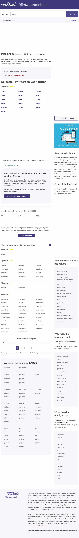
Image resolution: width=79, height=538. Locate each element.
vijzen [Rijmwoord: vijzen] (20, 107)
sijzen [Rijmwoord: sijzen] (38, 103)
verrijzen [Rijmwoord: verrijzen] (21, 276)
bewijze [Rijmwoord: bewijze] (21, 265)
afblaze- (60, 394)
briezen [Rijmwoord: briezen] (37, 428)
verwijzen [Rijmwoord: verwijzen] (39, 276)
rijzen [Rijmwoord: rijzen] (38, 99)
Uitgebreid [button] (73, 20)
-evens (59, 441)
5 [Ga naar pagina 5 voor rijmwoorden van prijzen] (31, 348)
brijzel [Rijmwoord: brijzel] (6, 435)
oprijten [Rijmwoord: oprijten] (6, 411)
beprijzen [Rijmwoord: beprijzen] (21, 288)
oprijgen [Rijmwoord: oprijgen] (38, 407)
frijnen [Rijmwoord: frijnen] (37, 439)
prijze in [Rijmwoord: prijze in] (37, 393)
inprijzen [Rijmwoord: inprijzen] (38, 389)
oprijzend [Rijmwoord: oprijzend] (7, 393)
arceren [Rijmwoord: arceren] (60, 322)
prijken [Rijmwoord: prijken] (22, 374)
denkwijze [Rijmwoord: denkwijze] (22, 310)
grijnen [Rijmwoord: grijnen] (21, 443)
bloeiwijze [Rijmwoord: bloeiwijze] (4, 306)
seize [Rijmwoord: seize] (3, 103)
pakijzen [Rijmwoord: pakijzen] (38, 411)
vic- (58, 359)
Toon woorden (26, 236)
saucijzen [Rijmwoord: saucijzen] (39, 273)
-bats (59, 479)
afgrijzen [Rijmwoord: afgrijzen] (21, 299)
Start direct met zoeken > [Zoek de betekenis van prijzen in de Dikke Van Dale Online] (17, 196)
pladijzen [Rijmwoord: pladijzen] (4, 273)
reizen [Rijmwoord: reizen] (3, 99)
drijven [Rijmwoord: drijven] (6, 439)
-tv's (58, 450)
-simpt (59, 466)
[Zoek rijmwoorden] (21, 14)
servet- (60, 366)
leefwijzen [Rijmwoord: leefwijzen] (39, 321)
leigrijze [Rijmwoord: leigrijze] (4, 324)
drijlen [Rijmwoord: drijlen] (21, 435)
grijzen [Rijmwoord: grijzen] (21, 91)
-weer (59, 463)
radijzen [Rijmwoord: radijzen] (21, 273)
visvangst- (61, 378)
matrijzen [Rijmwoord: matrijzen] (4, 269)
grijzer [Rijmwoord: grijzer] (21, 446)
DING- (59, 388)
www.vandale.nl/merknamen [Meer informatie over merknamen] (38, 526)
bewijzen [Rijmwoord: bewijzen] (39, 265)
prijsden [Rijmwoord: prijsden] (22, 418)
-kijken (59, 438)
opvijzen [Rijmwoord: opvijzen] (22, 411)
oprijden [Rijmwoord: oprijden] (22, 407)
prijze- (38, 216)
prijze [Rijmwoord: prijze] (3, 254)
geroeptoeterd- (62, 356)
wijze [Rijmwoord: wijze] (38, 107)
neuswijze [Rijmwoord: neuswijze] (4, 332)
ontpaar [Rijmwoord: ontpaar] (60, 312)
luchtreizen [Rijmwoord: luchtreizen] (5, 328)
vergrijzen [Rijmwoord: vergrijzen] (4, 276)
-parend (60, 472)
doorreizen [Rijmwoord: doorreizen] (22, 314)
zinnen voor (15, 75)
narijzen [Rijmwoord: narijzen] (7, 407)
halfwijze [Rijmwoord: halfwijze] (21, 317)
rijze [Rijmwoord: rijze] (20, 99)
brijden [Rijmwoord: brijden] (6, 432)
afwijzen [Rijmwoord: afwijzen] (21, 303)
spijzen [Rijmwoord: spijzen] (4, 107)
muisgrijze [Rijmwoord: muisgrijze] (22, 328)
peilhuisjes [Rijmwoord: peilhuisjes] (61, 290)
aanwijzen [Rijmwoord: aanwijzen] (4, 299)
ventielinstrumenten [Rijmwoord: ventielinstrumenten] (64, 319)
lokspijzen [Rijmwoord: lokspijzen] (21, 324)
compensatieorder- (64, 391)
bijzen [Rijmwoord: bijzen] (21, 428)
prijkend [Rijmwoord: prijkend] (38, 414)
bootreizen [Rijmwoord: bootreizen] (39, 306)
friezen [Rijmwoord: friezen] (21, 439)
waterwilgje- (61, 372)
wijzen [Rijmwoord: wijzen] (3, 111)
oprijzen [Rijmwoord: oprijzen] (7, 368)
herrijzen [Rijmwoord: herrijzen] (39, 317)
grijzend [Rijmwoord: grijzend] (37, 403)
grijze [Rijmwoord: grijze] (3, 91)
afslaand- (60, 384)
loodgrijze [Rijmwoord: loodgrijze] (39, 324)
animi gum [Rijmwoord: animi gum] (61, 296)
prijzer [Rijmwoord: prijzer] (21, 383)
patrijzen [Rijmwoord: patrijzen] (39, 269)
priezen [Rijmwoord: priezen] (7, 379)
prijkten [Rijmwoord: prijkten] (6, 418)
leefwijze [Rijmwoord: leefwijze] (21, 321)
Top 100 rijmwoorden (66, 118)
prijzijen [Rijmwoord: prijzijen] (22, 397)
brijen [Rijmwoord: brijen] (21, 432)
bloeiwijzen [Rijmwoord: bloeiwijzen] (22, 306)
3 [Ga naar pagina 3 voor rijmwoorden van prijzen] (24, 348)
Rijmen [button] (72, 14)
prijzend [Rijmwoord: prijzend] (22, 368)
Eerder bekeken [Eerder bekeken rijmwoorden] (7, 20)
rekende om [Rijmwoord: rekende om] (61, 271)
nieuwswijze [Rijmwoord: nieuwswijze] (22, 332)
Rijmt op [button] (5, 14)
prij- (20, 216)
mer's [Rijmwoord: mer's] (59, 306)
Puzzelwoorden (11, 165)
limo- (59, 400)
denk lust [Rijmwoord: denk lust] (60, 309)
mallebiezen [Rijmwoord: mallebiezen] (61, 274)
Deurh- (59, 375)
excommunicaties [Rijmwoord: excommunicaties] (63, 293)
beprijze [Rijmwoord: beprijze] (4, 288)
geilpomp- (61, 381)
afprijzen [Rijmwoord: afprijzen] (7, 389)
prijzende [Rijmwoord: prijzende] (7, 397)
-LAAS (59, 444)
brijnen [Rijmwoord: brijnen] (37, 432)
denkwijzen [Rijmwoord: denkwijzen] (40, 310)
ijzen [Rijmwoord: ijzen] (3, 95)
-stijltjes (60, 435)
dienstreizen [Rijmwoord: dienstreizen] (5, 314)
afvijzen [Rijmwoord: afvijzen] (4, 303)
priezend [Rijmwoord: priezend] (22, 414)
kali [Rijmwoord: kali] (58, 300)
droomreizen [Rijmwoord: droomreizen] (40, 314)
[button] (50, 245)
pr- (2, 216)
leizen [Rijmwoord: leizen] (20, 95)
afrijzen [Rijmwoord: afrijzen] (6, 403)
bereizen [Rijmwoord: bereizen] (4, 265)
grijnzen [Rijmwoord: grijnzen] (22, 403)
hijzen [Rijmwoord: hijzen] (38, 91)
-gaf (58, 469)
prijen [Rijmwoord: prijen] (6, 383)
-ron (58, 475)
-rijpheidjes (61, 453)
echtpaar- (60, 397)
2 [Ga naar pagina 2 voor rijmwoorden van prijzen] (20, 348)
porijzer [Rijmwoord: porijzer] (6, 414)
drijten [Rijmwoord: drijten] (37, 435)
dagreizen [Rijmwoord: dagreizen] (4, 310)
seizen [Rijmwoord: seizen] (20, 103)
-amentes (60, 457)
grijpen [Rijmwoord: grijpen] (37, 443)
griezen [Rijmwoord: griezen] (6, 443)
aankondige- (62, 362)
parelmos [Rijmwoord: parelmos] (60, 287)
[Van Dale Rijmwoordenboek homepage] (10, 5)
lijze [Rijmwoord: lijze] (37, 95)
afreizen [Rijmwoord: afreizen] (39, 299)
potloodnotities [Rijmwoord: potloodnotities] (62, 303)
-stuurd (60, 447)
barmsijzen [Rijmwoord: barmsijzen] (40, 303)
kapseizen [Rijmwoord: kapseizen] (4, 321)
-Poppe (59, 460)
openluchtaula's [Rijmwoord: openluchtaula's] (63, 315)
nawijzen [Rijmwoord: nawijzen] (39, 328)
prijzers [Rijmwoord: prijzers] (37, 418)
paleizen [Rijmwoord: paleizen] (21, 269)
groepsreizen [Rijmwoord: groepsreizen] (5, 317)
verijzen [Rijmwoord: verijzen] (6, 421)
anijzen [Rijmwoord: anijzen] (6, 428)
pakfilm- (60, 369)
